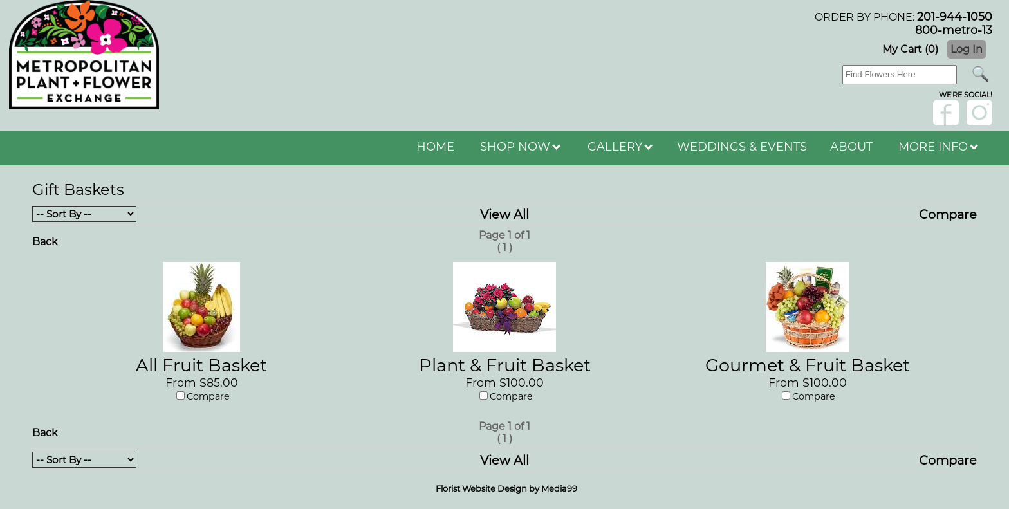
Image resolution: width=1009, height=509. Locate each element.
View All (504, 214)
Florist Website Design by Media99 (506, 488)
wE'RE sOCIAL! (965, 94)
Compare (948, 214)
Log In (966, 49)
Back (45, 242)
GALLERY (620, 147)
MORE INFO (938, 147)
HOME (435, 147)
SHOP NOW (520, 147)
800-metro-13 (953, 30)
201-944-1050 (954, 16)
